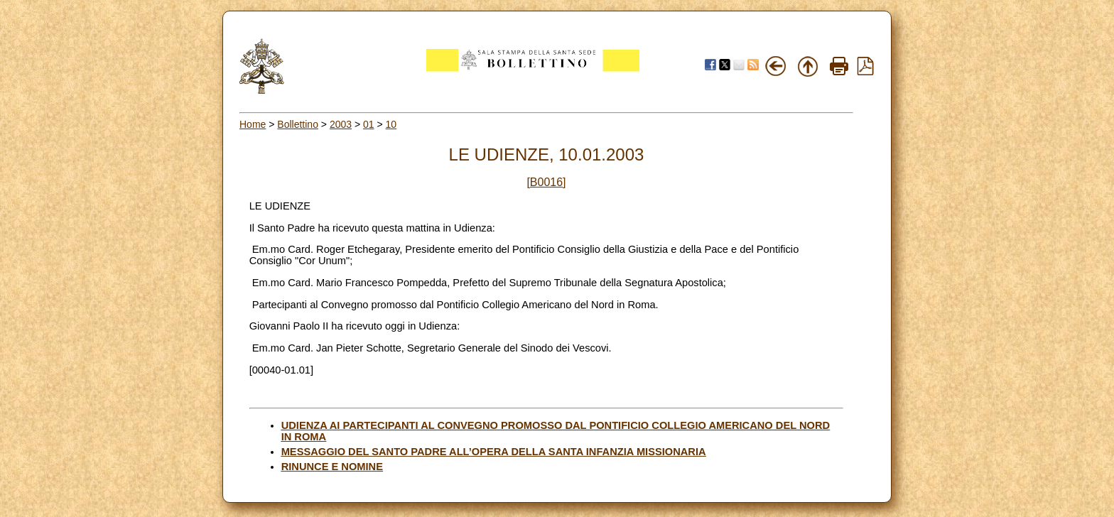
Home (252, 124)
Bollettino (297, 124)
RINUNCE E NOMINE (332, 466)
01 (368, 124)
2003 (341, 124)
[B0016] (546, 182)
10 (391, 124)
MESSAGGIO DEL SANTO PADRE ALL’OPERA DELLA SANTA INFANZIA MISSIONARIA (493, 451)
